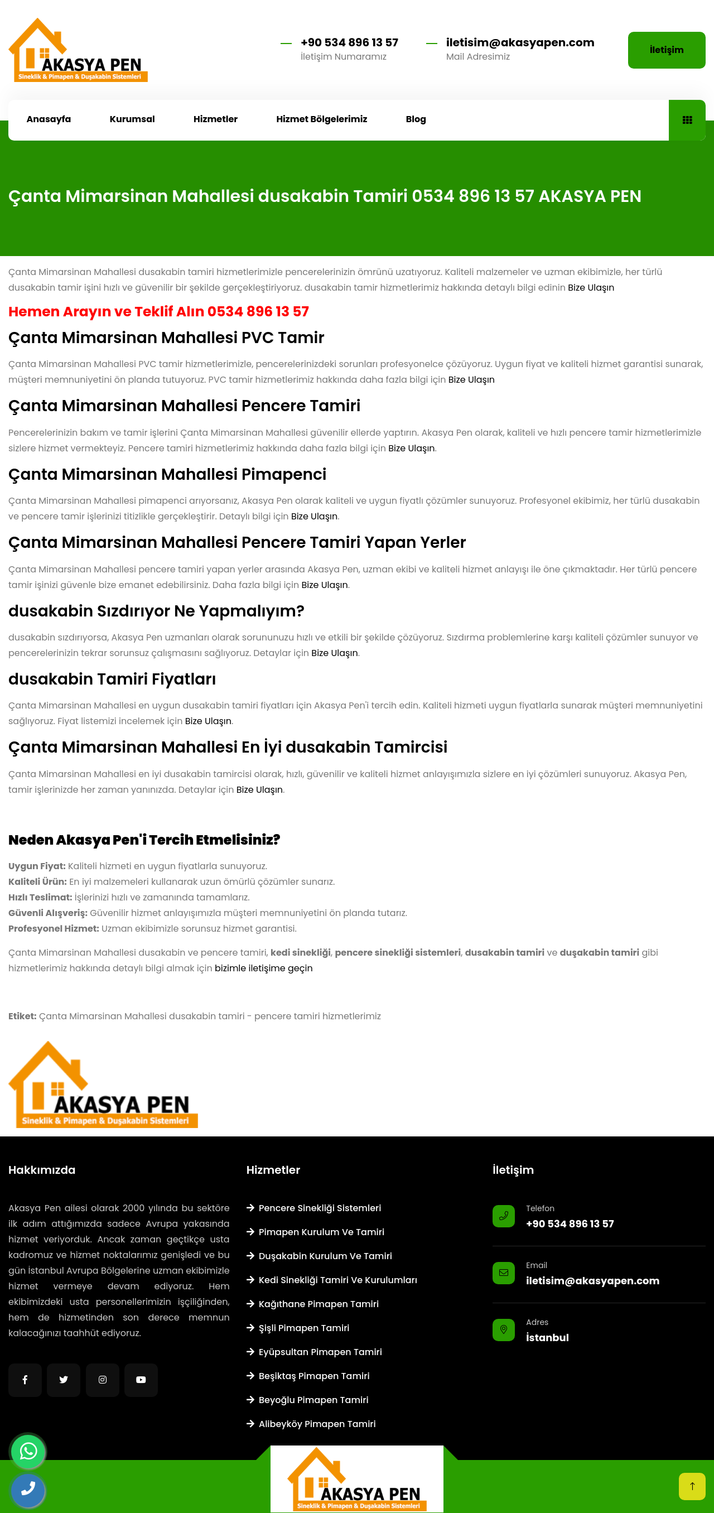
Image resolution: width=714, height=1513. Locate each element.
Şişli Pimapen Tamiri (298, 1328)
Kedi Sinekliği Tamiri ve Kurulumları (332, 1280)
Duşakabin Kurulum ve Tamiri (319, 1256)
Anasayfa (49, 119)
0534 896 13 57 (258, 311)
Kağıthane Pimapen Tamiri (313, 1304)
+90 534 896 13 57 (349, 42)
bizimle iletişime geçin (264, 968)
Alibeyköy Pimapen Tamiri (311, 1424)
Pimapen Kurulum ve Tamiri (315, 1232)
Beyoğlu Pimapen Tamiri (308, 1400)
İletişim (667, 50)
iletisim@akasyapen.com (520, 42)
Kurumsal (132, 119)
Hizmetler (216, 119)
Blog (416, 119)
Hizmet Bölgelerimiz (321, 119)
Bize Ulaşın (591, 287)
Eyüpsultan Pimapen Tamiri (314, 1352)
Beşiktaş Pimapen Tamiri (308, 1376)
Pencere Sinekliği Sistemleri (314, 1208)
